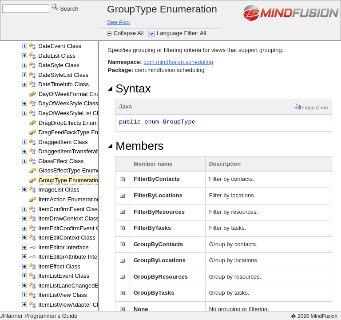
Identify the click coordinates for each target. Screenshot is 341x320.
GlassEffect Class (60, 161)
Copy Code (311, 106)
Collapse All (130, 33)
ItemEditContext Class (66, 237)
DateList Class (56, 55)
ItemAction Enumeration (69, 199)
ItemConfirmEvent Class (69, 209)
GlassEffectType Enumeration (77, 170)
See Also (118, 22)
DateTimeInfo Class (63, 84)
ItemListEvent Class (63, 275)
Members (136, 145)
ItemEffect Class (59, 266)
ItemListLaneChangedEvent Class (82, 285)
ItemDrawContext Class (68, 218)
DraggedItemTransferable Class (79, 151)
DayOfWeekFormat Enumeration (80, 94)
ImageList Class (58, 189)
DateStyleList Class (63, 75)
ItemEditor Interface (63, 247)
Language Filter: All (181, 33)
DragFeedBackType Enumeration (81, 132)
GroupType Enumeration (70, 180)
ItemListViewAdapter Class (72, 304)
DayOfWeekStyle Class (68, 103)
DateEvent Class (59, 46)
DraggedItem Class (62, 142)
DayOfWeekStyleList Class (72, 113)
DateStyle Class (58, 65)
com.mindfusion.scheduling (178, 62)
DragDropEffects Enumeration (77, 123)
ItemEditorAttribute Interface (74, 256)
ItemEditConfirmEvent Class (74, 228)
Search (65, 8)
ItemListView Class (62, 295)
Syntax (129, 88)
